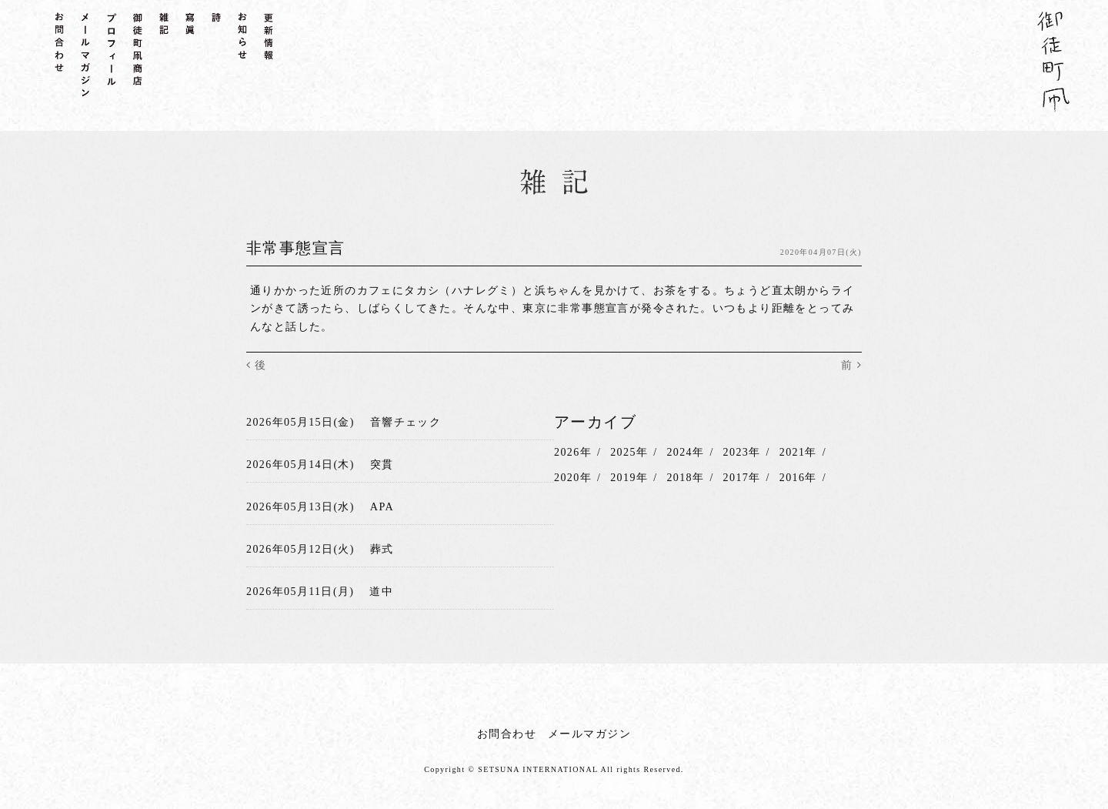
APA (382, 506)
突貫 (382, 464)
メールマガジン (589, 733)
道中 (381, 591)
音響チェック (405, 422)
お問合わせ (506, 733)
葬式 (382, 548)
